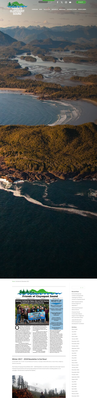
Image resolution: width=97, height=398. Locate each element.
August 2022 (75, 379)
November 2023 (75, 343)
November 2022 (75, 372)
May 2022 (74, 386)
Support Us (55, 9)
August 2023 (75, 350)
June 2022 (74, 384)
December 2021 (75, 396)
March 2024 (74, 336)
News (40, 9)
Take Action (47, 9)
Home (13, 281)
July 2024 (74, 334)
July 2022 (74, 381)
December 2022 (75, 369)
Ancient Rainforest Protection (31, 361)
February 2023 (75, 365)
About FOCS (62, 9)
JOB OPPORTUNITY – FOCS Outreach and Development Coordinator (78, 321)
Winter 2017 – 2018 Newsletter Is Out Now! (29, 359)
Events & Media (82, 9)
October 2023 (75, 346)
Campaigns (35, 9)
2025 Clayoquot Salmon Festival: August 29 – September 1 (77, 303)
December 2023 (75, 341)
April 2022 (74, 388)
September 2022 (75, 377)
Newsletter (19, 363)
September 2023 (75, 348)
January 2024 (75, 338)
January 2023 (75, 367)
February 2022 (75, 393)
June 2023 (74, 355)
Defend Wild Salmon (47, 361)
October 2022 (75, 374)
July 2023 (74, 353)
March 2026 (74, 329)
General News (55, 361)
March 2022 (74, 391)
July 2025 (74, 331)
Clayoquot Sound (72, 9)
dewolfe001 (15, 361)
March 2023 (74, 362)
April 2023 (74, 360)
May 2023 (74, 357)
